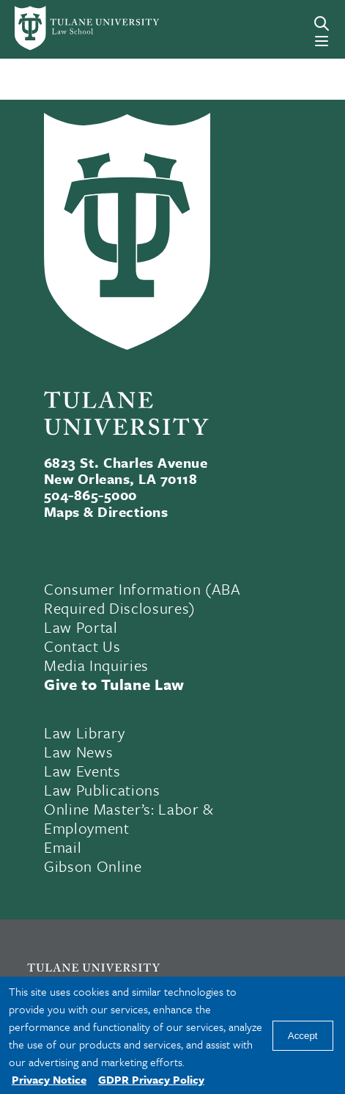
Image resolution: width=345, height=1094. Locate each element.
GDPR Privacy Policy (151, 1079)
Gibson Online (93, 866)
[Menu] (321, 41)
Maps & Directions (106, 511)
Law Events (82, 771)
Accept (303, 1035)
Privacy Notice (49, 1079)
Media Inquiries (96, 665)
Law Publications (102, 790)
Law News (78, 752)
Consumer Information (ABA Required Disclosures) (142, 598)
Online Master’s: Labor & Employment (129, 818)
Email (62, 847)
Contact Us (82, 646)
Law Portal (81, 627)
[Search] (321, 23)
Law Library (84, 733)
